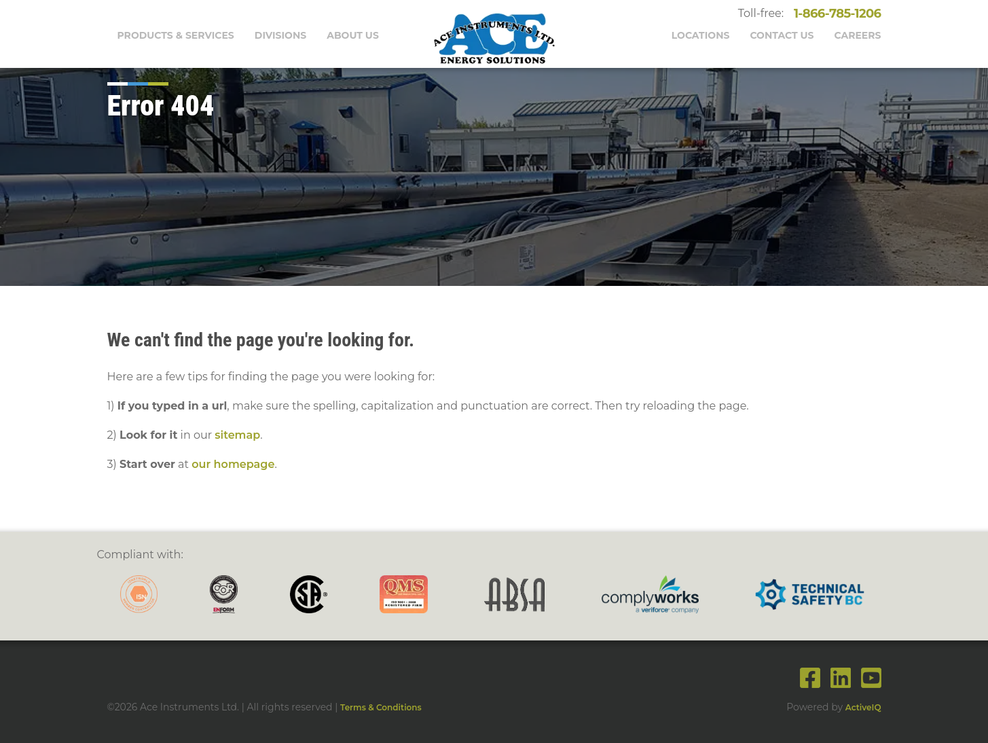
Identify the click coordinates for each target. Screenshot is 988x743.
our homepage (232, 464)
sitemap (237, 435)
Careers (858, 35)
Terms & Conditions (381, 707)
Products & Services (175, 35)
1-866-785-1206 (834, 13)
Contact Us (781, 35)
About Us (353, 35)
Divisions (280, 35)
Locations (701, 35)
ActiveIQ (863, 707)
